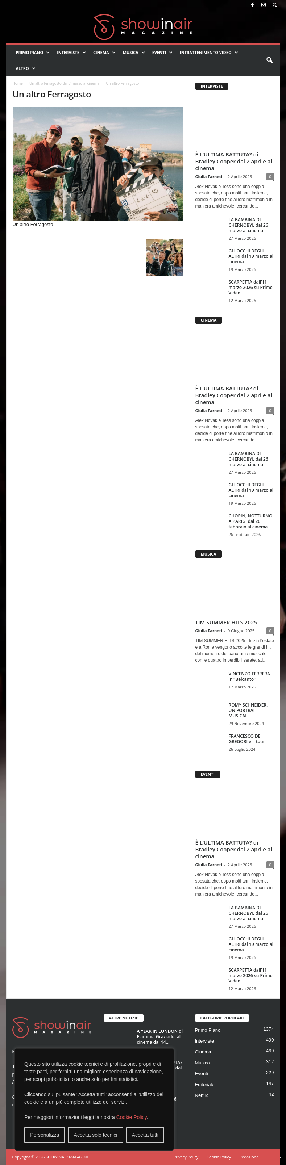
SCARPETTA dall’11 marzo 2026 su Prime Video (251, 287)
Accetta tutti (145, 1135)
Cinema (104, 52)
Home (18, 83)
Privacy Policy (185, 1157)
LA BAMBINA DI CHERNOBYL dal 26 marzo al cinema (248, 225)
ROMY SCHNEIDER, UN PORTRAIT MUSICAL (248, 710)
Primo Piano (33, 52)
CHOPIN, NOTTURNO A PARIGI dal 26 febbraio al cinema (251, 521)
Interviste (71, 52)
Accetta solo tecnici (95, 1135)
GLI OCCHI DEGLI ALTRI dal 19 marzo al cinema (251, 256)
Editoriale (205, 1084)
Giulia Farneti (208, 176)
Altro (26, 68)
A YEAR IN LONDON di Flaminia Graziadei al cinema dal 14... (160, 1036)
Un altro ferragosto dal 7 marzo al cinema (64, 83)
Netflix (201, 1095)
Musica (134, 52)
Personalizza (44, 1135)
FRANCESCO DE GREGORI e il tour (247, 739)
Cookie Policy (131, 1117)
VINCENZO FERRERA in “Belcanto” (249, 676)
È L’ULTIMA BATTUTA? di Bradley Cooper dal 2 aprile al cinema (233, 161)
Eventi (162, 52)
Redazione (248, 1157)
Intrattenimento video (209, 52)
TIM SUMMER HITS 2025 (226, 622)
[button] (269, 60)
